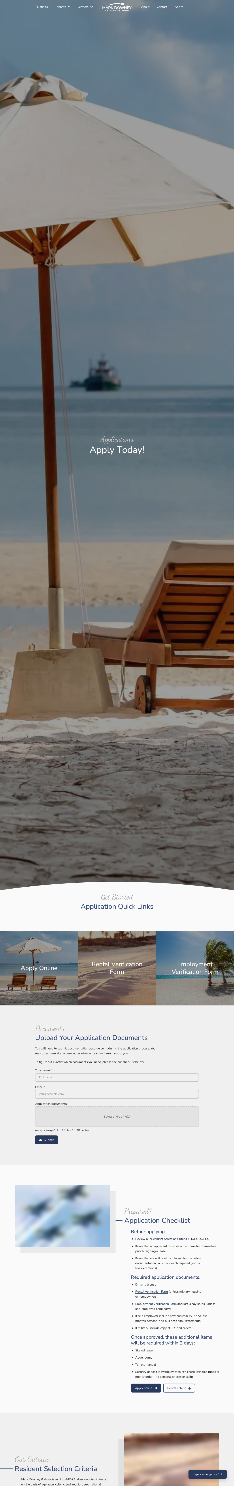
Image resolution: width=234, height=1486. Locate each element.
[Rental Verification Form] (151, 1291)
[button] (117, 1116)
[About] (145, 7)
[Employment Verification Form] (156, 1303)
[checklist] (129, 1061)
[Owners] (85, 7)
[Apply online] (146, 1388)
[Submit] (46, 1139)
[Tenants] (62, 7)
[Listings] (42, 7)
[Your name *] (117, 1077)
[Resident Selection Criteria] (169, 1238)
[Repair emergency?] (207, 1474)
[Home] (117, 7)
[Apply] (179, 7)
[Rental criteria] (179, 1388)
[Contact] (162, 7)
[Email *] (117, 1094)
